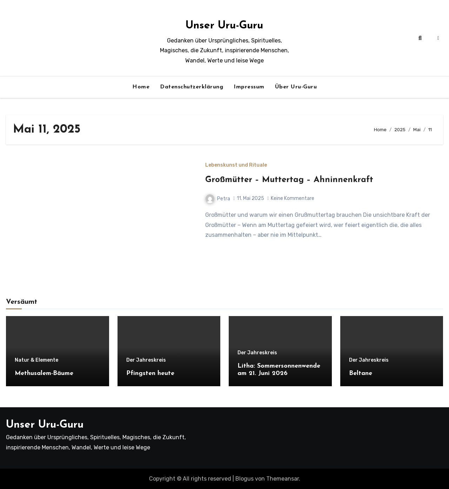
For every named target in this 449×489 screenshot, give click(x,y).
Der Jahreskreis (146, 360)
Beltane (360, 373)
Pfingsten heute (150, 373)
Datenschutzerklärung (191, 87)
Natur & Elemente (36, 360)
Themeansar (282, 478)
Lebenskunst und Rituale (236, 165)
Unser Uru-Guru (224, 25)
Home (140, 87)
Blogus (244, 478)
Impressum (249, 87)
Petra (218, 199)
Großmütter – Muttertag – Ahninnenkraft (289, 180)
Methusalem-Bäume (44, 373)
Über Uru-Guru (296, 87)
